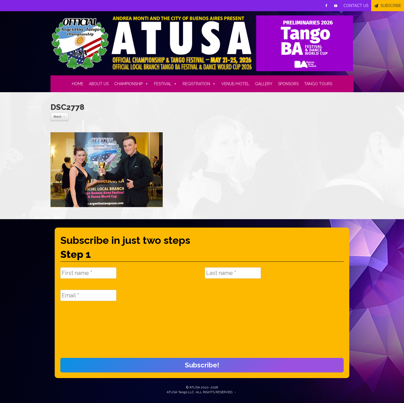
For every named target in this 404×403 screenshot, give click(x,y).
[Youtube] (336, 5)
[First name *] (88, 273)
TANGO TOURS (318, 84)
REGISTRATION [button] (199, 83)
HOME (77, 84)
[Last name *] (233, 273)
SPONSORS (288, 84)
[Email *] (88, 295)
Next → (59, 117)
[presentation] (83, 332)
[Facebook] (326, 5)
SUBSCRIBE (390, 5)
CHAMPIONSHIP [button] (131, 83)
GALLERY (263, 84)
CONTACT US (355, 5)
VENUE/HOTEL (235, 84)
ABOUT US (99, 84)
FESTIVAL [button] (165, 83)
